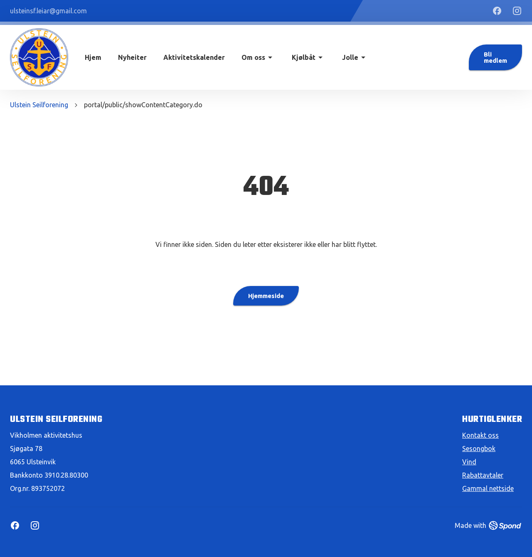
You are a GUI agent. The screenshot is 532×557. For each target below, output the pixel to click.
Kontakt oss (480, 435)
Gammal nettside (488, 488)
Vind (469, 462)
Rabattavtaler (482, 475)
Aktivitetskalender (194, 57)
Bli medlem (495, 57)
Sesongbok (478, 448)
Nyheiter (132, 57)
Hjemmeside (266, 296)
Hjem (93, 57)
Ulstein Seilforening (39, 104)
